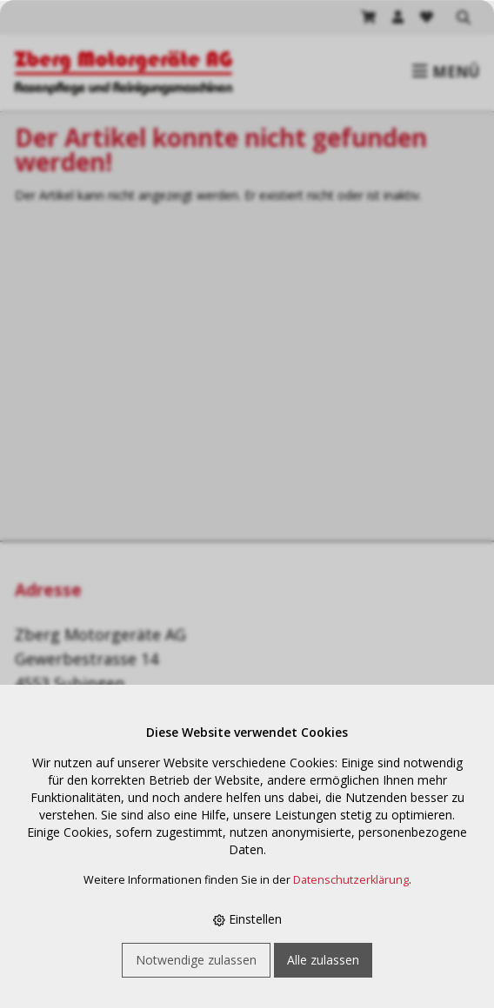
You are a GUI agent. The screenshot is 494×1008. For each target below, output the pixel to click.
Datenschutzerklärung (351, 879)
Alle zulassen (323, 960)
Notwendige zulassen (196, 960)
